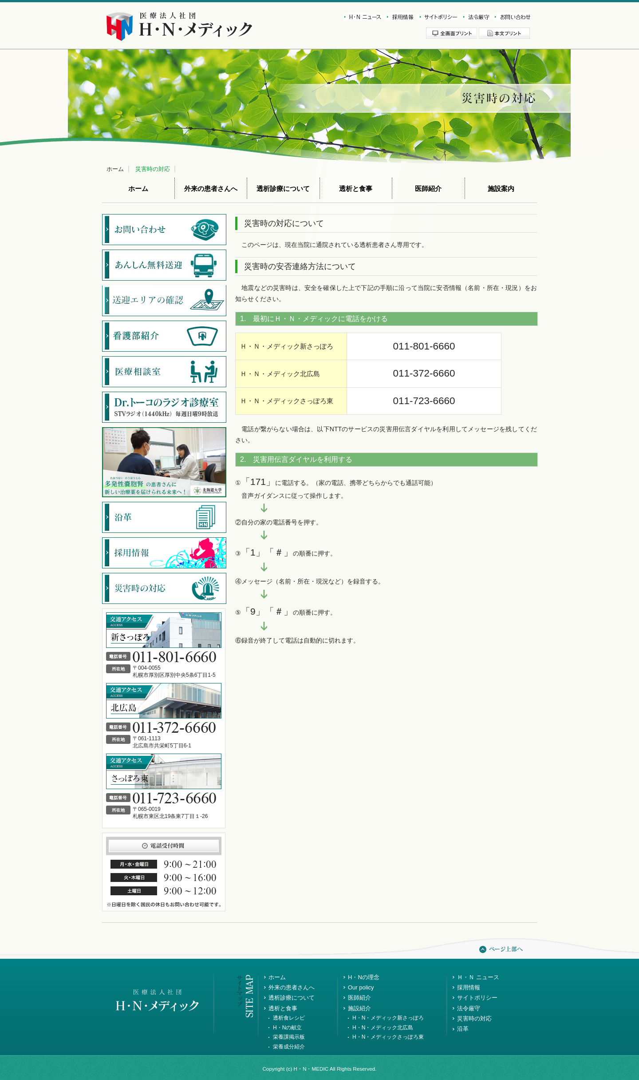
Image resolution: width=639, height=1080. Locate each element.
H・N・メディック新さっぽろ (388, 1018)
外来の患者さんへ (210, 188)
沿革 (463, 1028)
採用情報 (399, 17)
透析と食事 (355, 188)
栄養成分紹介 (289, 1047)
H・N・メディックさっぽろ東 (388, 1037)
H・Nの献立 (287, 1027)
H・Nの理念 (363, 977)
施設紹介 (359, 1008)
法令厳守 (474, 17)
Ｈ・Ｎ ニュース (478, 977)
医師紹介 (428, 188)
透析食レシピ (289, 1018)
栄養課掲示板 (289, 1037)
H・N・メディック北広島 (382, 1027)
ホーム (115, 169)
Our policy (361, 987)
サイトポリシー (437, 17)
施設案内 (501, 188)
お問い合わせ (510, 17)
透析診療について (283, 188)
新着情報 (363, 17)
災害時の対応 (152, 169)
